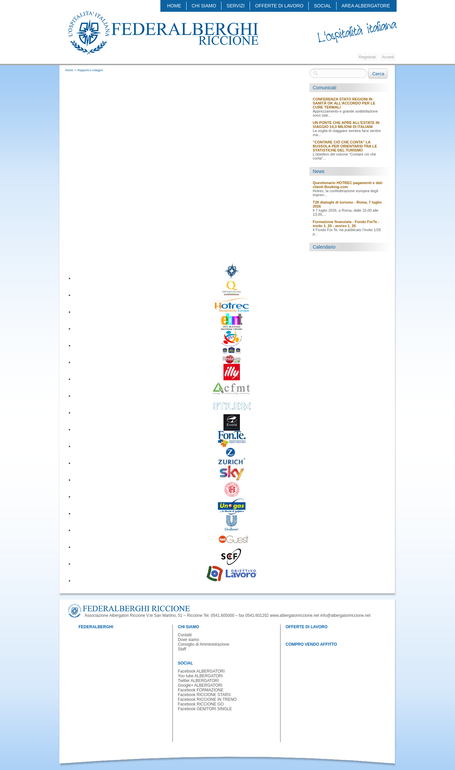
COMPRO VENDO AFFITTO (311, 644)
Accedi (388, 57)
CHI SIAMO (204, 5)
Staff (182, 649)
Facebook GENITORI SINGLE (205, 709)
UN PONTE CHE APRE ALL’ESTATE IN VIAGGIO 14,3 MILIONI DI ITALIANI (346, 125)
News (318, 171)
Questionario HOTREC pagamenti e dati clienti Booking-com (347, 185)
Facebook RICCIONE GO (201, 704)
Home (174, 5)
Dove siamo (188, 639)
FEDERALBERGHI (96, 627)
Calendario (324, 247)
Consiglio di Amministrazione (203, 644)
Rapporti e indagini (90, 70)
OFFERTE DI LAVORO (279, 5)
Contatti (185, 635)
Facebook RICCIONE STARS (204, 694)
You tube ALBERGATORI (200, 676)
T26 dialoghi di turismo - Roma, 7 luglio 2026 (347, 204)
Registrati (367, 57)
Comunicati (324, 87)
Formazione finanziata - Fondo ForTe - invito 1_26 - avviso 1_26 (346, 224)
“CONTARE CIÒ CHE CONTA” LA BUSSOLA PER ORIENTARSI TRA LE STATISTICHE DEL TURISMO (345, 146)
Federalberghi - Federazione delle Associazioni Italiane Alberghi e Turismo (162, 32)
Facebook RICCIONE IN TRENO (207, 699)
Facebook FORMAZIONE (200, 690)
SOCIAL (322, 5)
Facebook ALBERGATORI (201, 671)
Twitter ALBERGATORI (198, 680)
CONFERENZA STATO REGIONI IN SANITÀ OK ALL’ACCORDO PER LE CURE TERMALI (344, 103)
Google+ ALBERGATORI (200, 685)
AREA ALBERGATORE (366, 5)
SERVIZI (235, 5)
